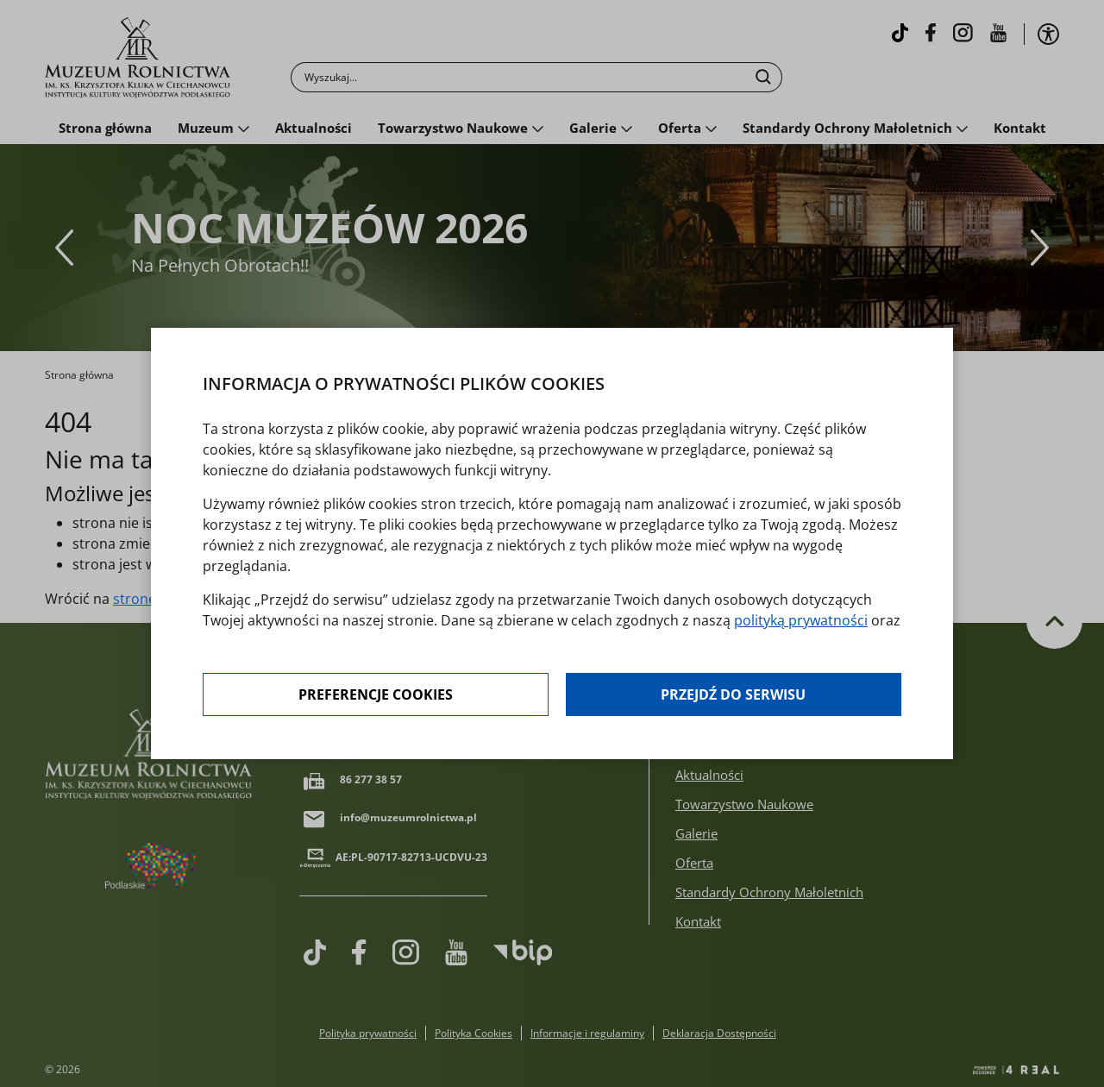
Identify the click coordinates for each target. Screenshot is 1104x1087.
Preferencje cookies (375, 694)
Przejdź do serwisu (733, 694)
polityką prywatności (801, 620)
